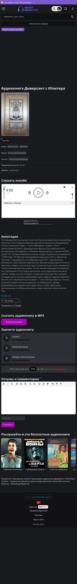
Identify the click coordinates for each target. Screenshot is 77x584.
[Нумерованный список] (34, 383)
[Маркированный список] (30, 383)
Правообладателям (38, 510)
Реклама (38, 515)
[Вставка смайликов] (39, 383)
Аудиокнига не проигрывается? (31, 221)
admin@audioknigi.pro (41, 497)
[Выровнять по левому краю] (17, 383)
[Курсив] (8, 383)
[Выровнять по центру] (21, 383)
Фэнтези (23, 146)
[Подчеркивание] (12, 383)
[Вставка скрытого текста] (61, 383)
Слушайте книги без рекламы (16, 2)
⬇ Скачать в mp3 (14, 322)
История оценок (60, 369)
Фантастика (13, 146)
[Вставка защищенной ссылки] (47, 383)
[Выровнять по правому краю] (25, 383)
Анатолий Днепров (17, 153)
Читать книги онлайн (13, 29)
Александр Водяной (18, 159)
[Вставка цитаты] (53, 383)
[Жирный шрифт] (4, 383)
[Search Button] (72, 16)
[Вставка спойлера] (57, 383)
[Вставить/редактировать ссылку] (43, 383)
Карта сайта (38, 519)
